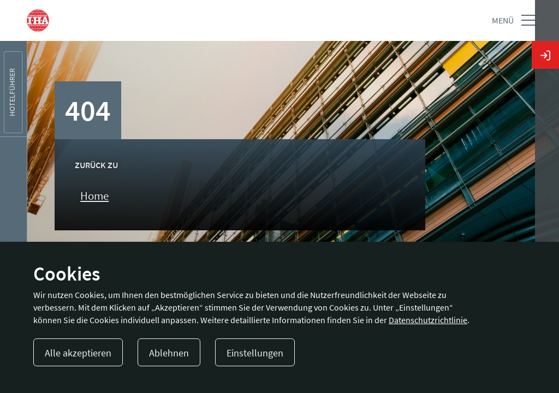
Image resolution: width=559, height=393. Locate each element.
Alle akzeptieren (78, 353)
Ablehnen (169, 353)
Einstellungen (255, 353)
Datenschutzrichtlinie (428, 319)
